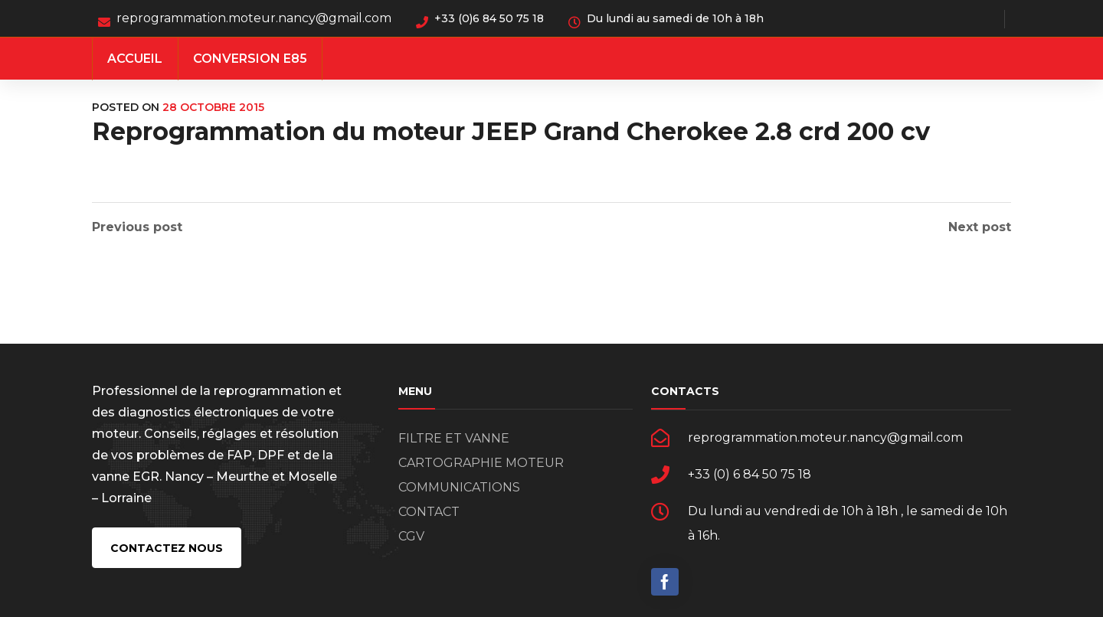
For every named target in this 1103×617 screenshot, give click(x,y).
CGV (411, 536)
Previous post (137, 227)
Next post (979, 227)
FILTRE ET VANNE (453, 438)
